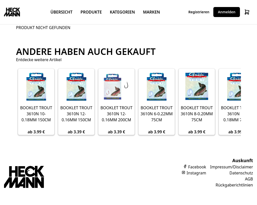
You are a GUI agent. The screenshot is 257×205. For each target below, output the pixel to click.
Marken (151, 12)
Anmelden (226, 12)
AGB (249, 179)
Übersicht (61, 12)
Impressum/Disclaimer (231, 167)
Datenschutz (241, 173)
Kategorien (122, 12)
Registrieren (199, 12)
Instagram (193, 173)
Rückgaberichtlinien (234, 185)
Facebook (194, 167)
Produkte (91, 12)
